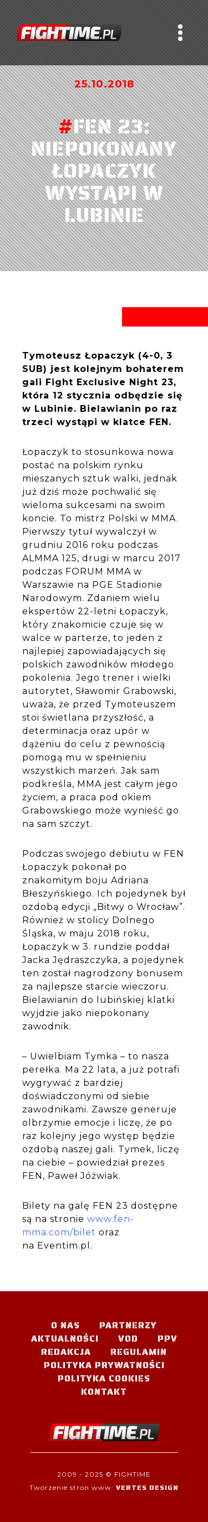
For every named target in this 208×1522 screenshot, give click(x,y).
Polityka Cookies (104, 1378)
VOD (128, 1338)
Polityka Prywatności (104, 1365)
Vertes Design (147, 1487)
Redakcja (66, 1352)
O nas (65, 1325)
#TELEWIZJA (69, 32)
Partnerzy (128, 1325)
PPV (167, 1338)
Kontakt (104, 1392)
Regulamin (138, 1352)
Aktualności (65, 1338)
